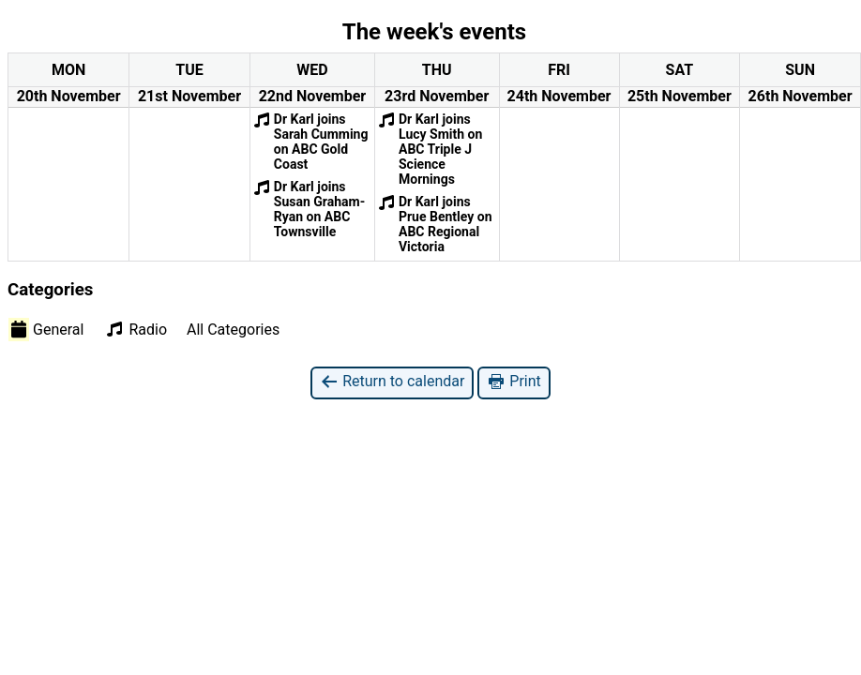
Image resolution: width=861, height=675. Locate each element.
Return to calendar (392, 382)
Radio (135, 329)
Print (513, 382)
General (45, 329)
